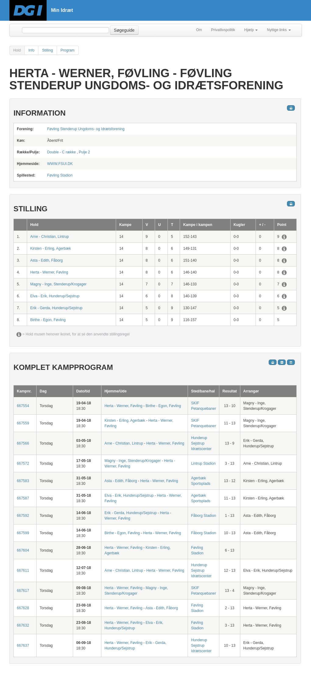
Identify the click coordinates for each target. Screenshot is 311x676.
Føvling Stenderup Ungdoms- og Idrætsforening (86, 129)
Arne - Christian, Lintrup (49, 236)
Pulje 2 (84, 152)
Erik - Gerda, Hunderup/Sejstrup (56, 308)
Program (68, 50)
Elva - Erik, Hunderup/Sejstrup (54, 296)
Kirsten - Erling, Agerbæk (50, 248)
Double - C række (61, 152)
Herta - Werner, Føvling (49, 272)
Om (199, 30)
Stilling (47, 50)
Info (31, 50)
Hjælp (251, 30)
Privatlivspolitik (223, 30)
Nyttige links (279, 30)
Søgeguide (124, 30)
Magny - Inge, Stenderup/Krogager (58, 284)
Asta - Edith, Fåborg (46, 260)
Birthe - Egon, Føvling (47, 320)
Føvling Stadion (59, 175)
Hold (17, 50)
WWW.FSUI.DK (60, 164)
